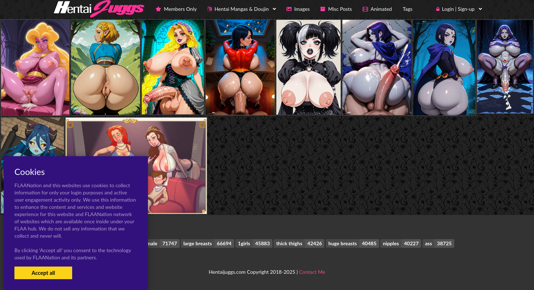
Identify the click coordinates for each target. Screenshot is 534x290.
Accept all (43, 272)
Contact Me (312, 272)
